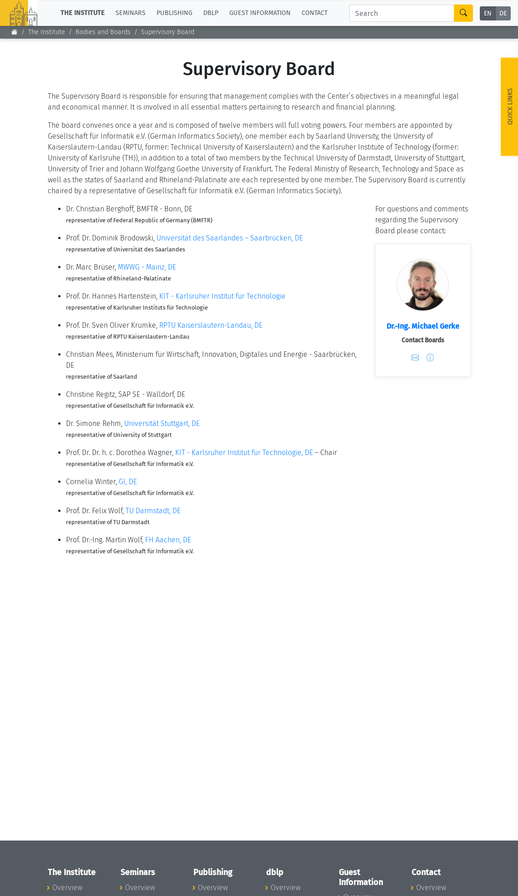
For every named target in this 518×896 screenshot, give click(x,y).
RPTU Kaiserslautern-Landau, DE (210, 325)
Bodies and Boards (103, 32)
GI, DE (128, 481)
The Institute (46, 32)
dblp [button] (210, 13)
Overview (67, 887)
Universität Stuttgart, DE (162, 423)
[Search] (401, 13)
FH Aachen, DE (168, 540)
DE (503, 13)
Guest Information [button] (260, 13)
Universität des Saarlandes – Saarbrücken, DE (229, 238)
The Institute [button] (82, 13)
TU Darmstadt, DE (153, 510)
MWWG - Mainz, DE (147, 267)
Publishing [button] (174, 13)
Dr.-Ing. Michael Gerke (423, 326)
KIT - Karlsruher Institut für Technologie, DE (244, 452)
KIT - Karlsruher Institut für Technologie (222, 296)
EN (488, 13)
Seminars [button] (131, 13)
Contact (314, 13)
